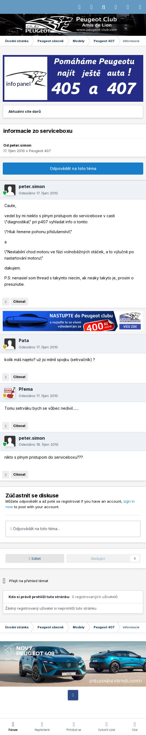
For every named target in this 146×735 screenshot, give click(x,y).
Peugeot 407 (40, 150)
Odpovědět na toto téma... (35, 528)
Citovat (19, 301)
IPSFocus (39, 705)
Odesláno (38, 193)
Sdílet (35, 558)
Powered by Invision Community (73, 710)
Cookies (131, 705)
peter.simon (20, 145)
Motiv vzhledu (78, 705)
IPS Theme (17, 705)
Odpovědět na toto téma (73, 168)
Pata (24, 340)
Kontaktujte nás (107, 705)
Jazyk (56, 705)
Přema (26, 389)
